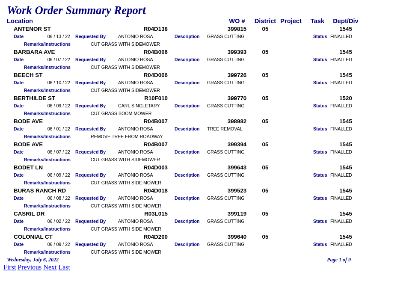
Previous (30, 267)
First (9, 267)
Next (49, 267)
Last (64, 267)
